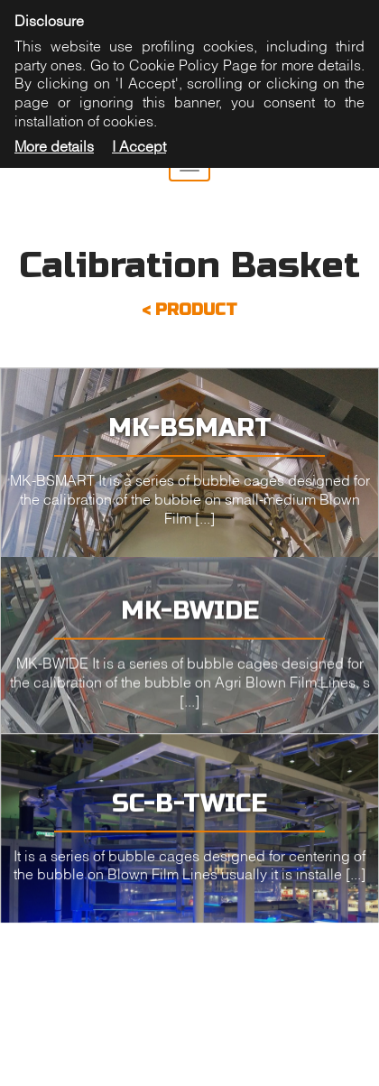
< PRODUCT (189, 310)
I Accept (139, 146)
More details (54, 146)
